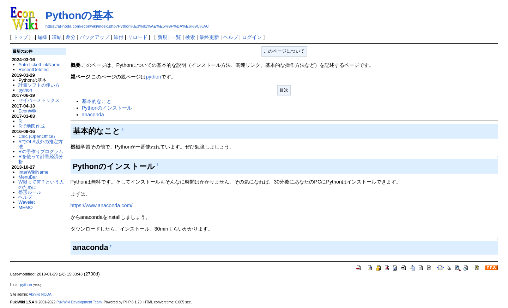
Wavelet (26, 202)
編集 (43, 37)
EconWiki (27, 111)
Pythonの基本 (80, 15)
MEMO (25, 207)
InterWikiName (33, 172)
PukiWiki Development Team (79, 302)
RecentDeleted (33, 69)
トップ (20, 37)
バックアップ (94, 37)
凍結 (57, 37)
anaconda (93, 114)
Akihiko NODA (40, 294)
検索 (190, 37)
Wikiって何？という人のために (41, 184)
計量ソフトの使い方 (39, 85)
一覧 (176, 37)
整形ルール (29, 192)
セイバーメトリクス (39, 100)
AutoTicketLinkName (39, 64)
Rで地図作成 (31, 126)
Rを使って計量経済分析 (40, 159)
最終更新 (209, 37)
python (153, 77)
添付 (118, 37)
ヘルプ (230, 37)
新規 (162, 37)
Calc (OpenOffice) (36, 136)
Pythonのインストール (107, 108)
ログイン (252, 37)
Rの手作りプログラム (40, 151)
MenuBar (27, 177)
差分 (70, 37)
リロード (137, 37)
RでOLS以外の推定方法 (40, 144)
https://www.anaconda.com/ (102, 205)
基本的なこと (96, 101)
